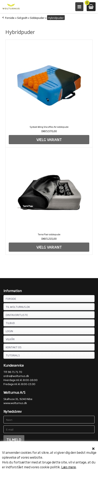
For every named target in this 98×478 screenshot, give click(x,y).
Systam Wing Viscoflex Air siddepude (49, 126)
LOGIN (9, 331)
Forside (9, 18)
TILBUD (10, 323)
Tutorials (13, 355)
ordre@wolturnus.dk (16, 376)
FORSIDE (11, 299)
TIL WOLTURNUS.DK (18, 307)
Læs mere (68, 466)
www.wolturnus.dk (15, 403)
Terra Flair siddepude (49, 234)
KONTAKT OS (14, 347)
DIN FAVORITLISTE (17, 315)
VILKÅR (10, 339)
